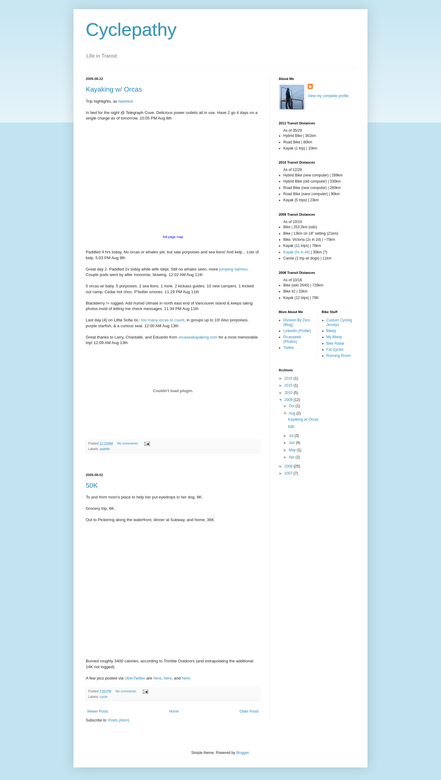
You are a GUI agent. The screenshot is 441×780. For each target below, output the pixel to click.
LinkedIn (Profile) (297, 331)
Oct (292, 406)
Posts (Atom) (118, 720)
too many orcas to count (162, 320)
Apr (292, 457)
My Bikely (334, 337)
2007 (289, 473)
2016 (289, 378)
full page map (173, 237)
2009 (289, 400)
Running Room (338, 356)
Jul (292, 436)
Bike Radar (335, 343)
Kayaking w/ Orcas (114, 89)
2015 (289, 385)
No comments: (128, 443)
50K (92, 485)
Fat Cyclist (335, 349)
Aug (292, 413)
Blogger (242, 753)
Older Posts (249, 711)
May (293, 450)
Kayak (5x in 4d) (296, 252)
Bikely (331, 331)
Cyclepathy (131, 29)
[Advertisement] (173, 463)
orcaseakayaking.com (198, 337)
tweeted (126, 101)
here (157, 678)
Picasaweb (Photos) (292, 339)
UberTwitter (135, 678)
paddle (105, 449)
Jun (292, 443)
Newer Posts (97, 711)
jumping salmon (233, 269)
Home (174, 711)
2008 (289, 466)
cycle (103, 697)
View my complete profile (328, 96)
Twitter (288, 348)
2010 (289, 393)
